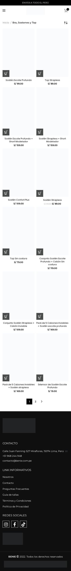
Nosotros (8, 476)
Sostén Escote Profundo (19, 80)
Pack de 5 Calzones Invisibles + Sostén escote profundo (52, 324)
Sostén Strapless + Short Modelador (52, 140)
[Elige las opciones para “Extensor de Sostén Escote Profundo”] (39, 378)
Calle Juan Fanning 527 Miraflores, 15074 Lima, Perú (33, 451)
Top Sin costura (18, 258)
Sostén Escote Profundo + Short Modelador (19, 140)
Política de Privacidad (16, 506)
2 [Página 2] (35, 401)
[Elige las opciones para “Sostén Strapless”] (39, 193)
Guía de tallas (11, 494)
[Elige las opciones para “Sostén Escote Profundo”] (6, 73)
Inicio (6, 22)
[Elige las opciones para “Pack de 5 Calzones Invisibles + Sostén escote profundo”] (39, 316)
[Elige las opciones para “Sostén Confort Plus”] (6, 193)
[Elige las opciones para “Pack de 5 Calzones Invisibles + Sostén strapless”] (6, 378)
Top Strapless (52, 80)
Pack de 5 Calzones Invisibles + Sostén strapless (19, 386)
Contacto (8, 482)
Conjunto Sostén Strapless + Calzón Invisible (18, 324)
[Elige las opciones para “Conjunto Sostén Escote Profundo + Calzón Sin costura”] (39, 251)
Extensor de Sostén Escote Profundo (52, 386)
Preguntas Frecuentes (16, 488)
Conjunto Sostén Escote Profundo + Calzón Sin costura (52, 261)
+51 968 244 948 (12, 455)
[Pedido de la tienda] (65, 22)
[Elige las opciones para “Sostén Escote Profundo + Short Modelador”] (6, 132)
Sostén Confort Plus (18, 199)
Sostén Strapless (52, 200)
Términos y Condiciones (17, 500)
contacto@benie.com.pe (17, 460)
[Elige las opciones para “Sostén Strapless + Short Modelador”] (39, 132)
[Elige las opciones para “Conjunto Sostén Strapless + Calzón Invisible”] (6, 316)
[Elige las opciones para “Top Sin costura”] (6, 251)
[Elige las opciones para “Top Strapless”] (39, 73)
